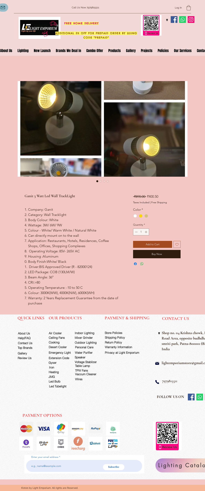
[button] (188, 7)
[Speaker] (85, 357)
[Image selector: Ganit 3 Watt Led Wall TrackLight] (97, 181)
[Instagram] (191, 19)
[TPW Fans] (87, 370)
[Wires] (82, 379)
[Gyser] (58, 362)
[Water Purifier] (87, 352)
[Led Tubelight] (60, 386)
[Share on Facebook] (135, 264)
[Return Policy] (117, 342)
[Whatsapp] (182, 19)
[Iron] (59, 367)
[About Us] (28, 333)
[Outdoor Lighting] (87, 342)
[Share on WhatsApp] (142, 264)
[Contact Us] (28, 343)
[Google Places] (167, 20)
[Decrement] (136, 232)
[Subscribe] (113, 467)
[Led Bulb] (59, 381)
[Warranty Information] (121, 347)
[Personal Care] (87, 347)
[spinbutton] (141, 232)
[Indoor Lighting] (87, 333)
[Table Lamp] (87, 365)
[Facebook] (174, 19)
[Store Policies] (117, 332)
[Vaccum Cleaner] (87, 374)
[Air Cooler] (59, 333)
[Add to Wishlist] (177, 244)
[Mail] (157, 363)
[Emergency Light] (61, 352)
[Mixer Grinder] (87, 337)
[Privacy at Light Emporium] (123, 352)
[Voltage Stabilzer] (87, 362)
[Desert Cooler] (59, 347)
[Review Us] (28, 358)
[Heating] (59, 372)
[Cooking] (59, 342)
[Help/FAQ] (28, 338)
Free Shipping (159, 202)
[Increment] (146, 232)
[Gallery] (28, 353)
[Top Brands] (28, 347)
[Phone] (157, 382)
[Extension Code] (59, 358)
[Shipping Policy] (117, 337)
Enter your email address (44, 457)
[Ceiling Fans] (59, 337)
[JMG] (58, 376)
